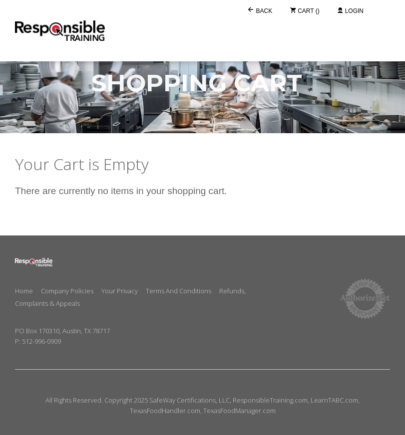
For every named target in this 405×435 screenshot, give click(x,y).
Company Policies (67, 290)
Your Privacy (119, 290)
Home (24, 290)
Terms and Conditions (178, 290)
